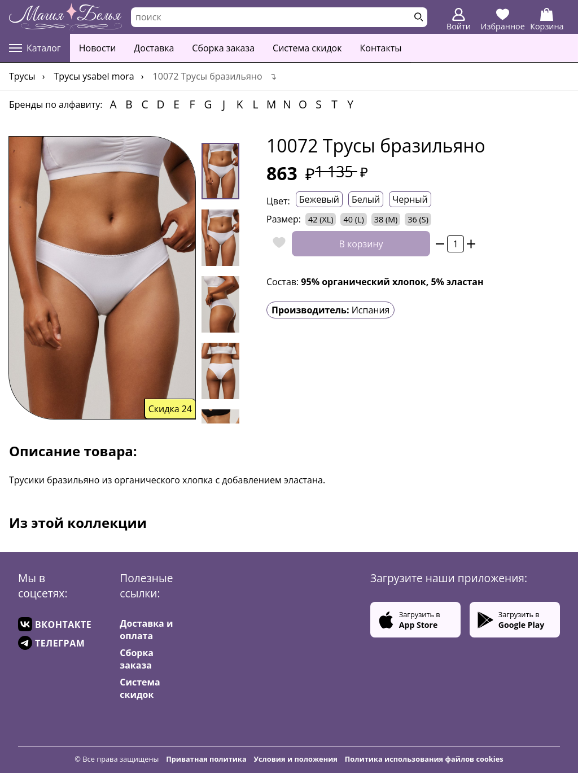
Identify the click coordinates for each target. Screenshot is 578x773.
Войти (458, 20)
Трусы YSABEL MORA (94, 76)
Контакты (381, 48)
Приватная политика (206, 759)
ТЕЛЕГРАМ (51, 643)
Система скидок (307, 48)
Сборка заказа (223, 48)
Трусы (22, 76)
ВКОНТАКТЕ (54, 624)
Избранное (503, 20)
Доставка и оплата (146, 629)
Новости (97, 48)
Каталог (35, 48)
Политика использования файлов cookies (424, 759)
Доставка (154, 48)
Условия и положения (296, 759)
